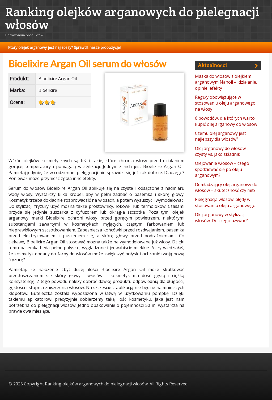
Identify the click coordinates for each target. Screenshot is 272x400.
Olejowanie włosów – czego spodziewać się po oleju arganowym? (222, 169)
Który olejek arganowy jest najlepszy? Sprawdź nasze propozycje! (64, 47)
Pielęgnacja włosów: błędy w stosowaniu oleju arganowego (225, 202)
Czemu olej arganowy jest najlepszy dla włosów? (220, 136)
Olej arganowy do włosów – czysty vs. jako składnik (222, 151)
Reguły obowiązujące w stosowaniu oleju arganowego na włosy (225, 103)
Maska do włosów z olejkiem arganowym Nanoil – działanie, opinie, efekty (226, 82)
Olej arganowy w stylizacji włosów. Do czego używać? (221, 217)
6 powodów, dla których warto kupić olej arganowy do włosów (226, 121)
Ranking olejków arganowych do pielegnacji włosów (132, 18)
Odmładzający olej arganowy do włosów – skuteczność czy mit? (226, 187)
